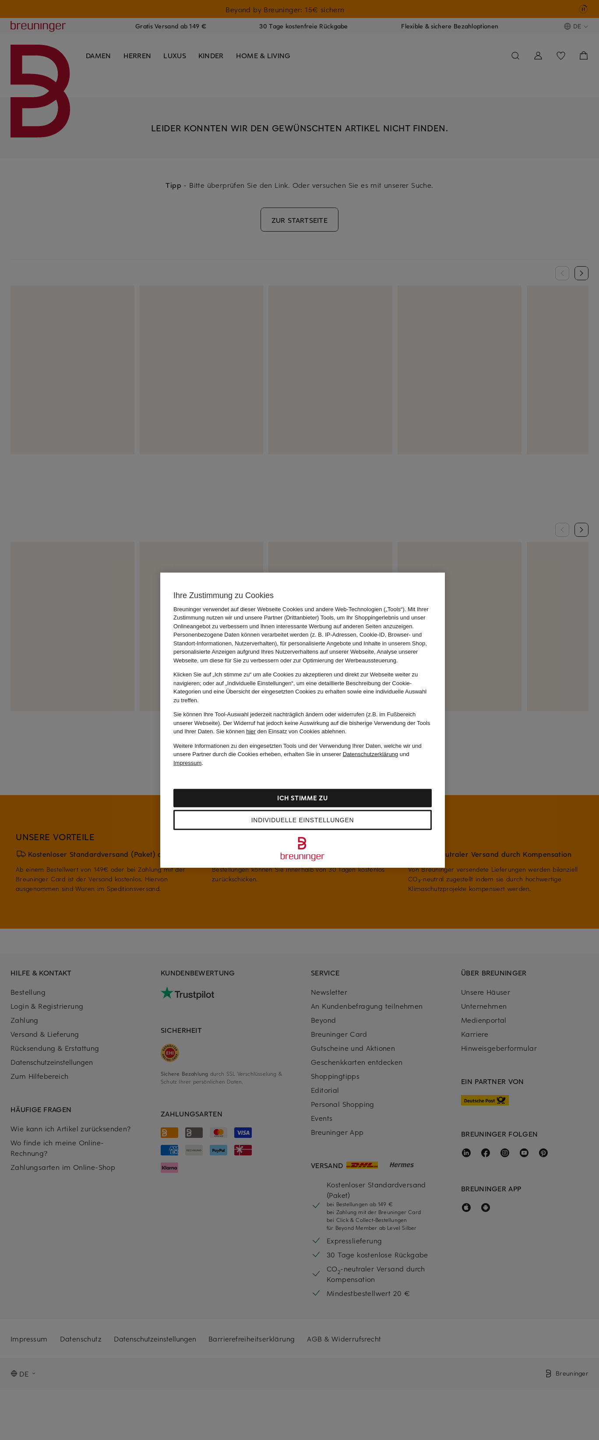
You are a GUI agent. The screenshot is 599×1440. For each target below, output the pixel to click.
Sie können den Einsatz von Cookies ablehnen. (281, 731)
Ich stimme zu (302, 798)
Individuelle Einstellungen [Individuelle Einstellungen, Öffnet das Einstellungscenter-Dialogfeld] (302, 820)
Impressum (187, 762)
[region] (302, 720)
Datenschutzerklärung (370, 754)
